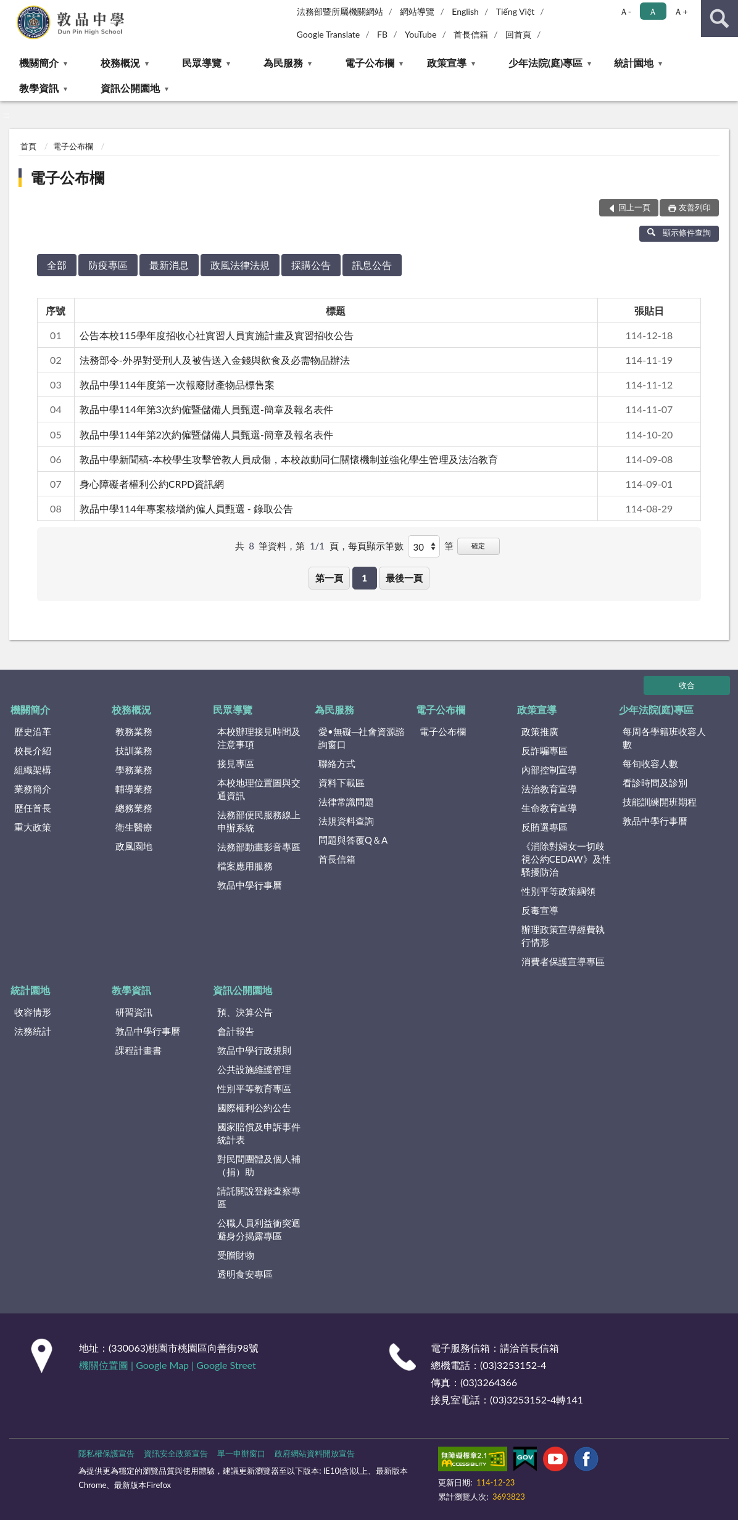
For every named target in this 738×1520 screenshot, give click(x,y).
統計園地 (633, 62)
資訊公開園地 (130, 88)
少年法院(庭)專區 (545, 62)
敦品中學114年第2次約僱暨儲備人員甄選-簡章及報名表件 (206, 434)
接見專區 (235, 763)
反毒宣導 (539, 910)
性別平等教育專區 (254, 1088)
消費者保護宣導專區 (563, 961)
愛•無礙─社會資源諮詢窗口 (361, 738)
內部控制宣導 (549, 769)
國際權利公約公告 (254, 1107)
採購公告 (311, 265)
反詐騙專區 (544, 750)
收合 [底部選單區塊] (687, 685)
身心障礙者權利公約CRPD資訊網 (152, 484)
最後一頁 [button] (404, 577)
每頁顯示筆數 (376, 545)
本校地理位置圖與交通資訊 (259, 789)
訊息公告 (372, 265)
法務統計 (32, 1031)
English (465, 11)
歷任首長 (32, 807)
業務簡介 (32, 788)
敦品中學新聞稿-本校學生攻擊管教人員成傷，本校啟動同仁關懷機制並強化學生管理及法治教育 (289, 459)
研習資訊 (133, 1011)
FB (382, 34)
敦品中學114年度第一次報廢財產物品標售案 (177, 384)
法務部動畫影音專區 (259, 846)
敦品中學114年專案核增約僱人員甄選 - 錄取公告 (186, 508)
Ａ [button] (653, 11)
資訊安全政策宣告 (176, 1453)
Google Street (225, 1365)
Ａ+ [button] (680, 11)
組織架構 (32, 769)
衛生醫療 (133, 826)
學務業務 (133, 769)
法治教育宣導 (549, 788)
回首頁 (518, 34)
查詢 (719, 18)
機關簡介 (39, 62)
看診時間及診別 (655, 782)
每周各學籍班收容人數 (664, 738)
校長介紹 (32, 750)
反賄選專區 (544, 826)
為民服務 (283, 62)
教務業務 (133, 731)
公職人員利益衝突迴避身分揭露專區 (259, 1229)
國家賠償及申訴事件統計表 (259, 1133)
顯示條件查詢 (679, 232)
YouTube (421, 34)
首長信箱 (471, 34)
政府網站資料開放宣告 (315, 1453)
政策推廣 (539, 731)
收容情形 (32, 1011)
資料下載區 (341, 782)
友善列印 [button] (695, 207)
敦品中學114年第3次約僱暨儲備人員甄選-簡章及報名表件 (206, 409)
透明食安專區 (245, 1274)
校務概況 (120, 62)
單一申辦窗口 (241, 1453)
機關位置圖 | (107, 1365)
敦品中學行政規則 (254, 1050)
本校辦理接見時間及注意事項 (259, 738)
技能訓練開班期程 (660, 801)
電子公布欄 (369, 62)
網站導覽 (417, 11)
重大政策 (32, 826)
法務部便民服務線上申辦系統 (259, 821)
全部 (57, 265)
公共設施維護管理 (254, 1069)
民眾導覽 (202, 62)
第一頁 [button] (329, 577)
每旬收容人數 (650, 763)
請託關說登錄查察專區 (259, 1197)
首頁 (28, 146)
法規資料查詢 (346, 820)
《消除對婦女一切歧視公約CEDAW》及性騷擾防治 (566, 858)
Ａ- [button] (625, 11)
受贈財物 (235, 1254)
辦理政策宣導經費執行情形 (563, 936)
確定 (478, 545)
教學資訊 (39, 88)
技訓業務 (133, 750)
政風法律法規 (240, 265)
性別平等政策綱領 (558, 891)
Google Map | (166, 1365)
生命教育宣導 (549, 807)
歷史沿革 (32, 731)
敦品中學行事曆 (249, 884)
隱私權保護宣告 (106, 1453)
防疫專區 (108, 265)
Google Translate (328, 34)
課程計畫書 (138, 1050)
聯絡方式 (336, 763)
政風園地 (133, 846)
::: (10, 9)
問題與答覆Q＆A (353, 839)
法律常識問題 (346, 801)
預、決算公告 (245, 1011)
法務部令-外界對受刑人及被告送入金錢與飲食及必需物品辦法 (215, 360)
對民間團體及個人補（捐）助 (259, 1165)
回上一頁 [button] (634, 207)
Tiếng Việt (515, 11)
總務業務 (133, 807)
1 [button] (364, 577)
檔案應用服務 (245, 865)
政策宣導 (446, 62)
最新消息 (169, 265)
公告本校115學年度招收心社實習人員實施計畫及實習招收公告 (217, 335)
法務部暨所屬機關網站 (340, 11)
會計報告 (235, 1031)
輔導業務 (133, 788)
